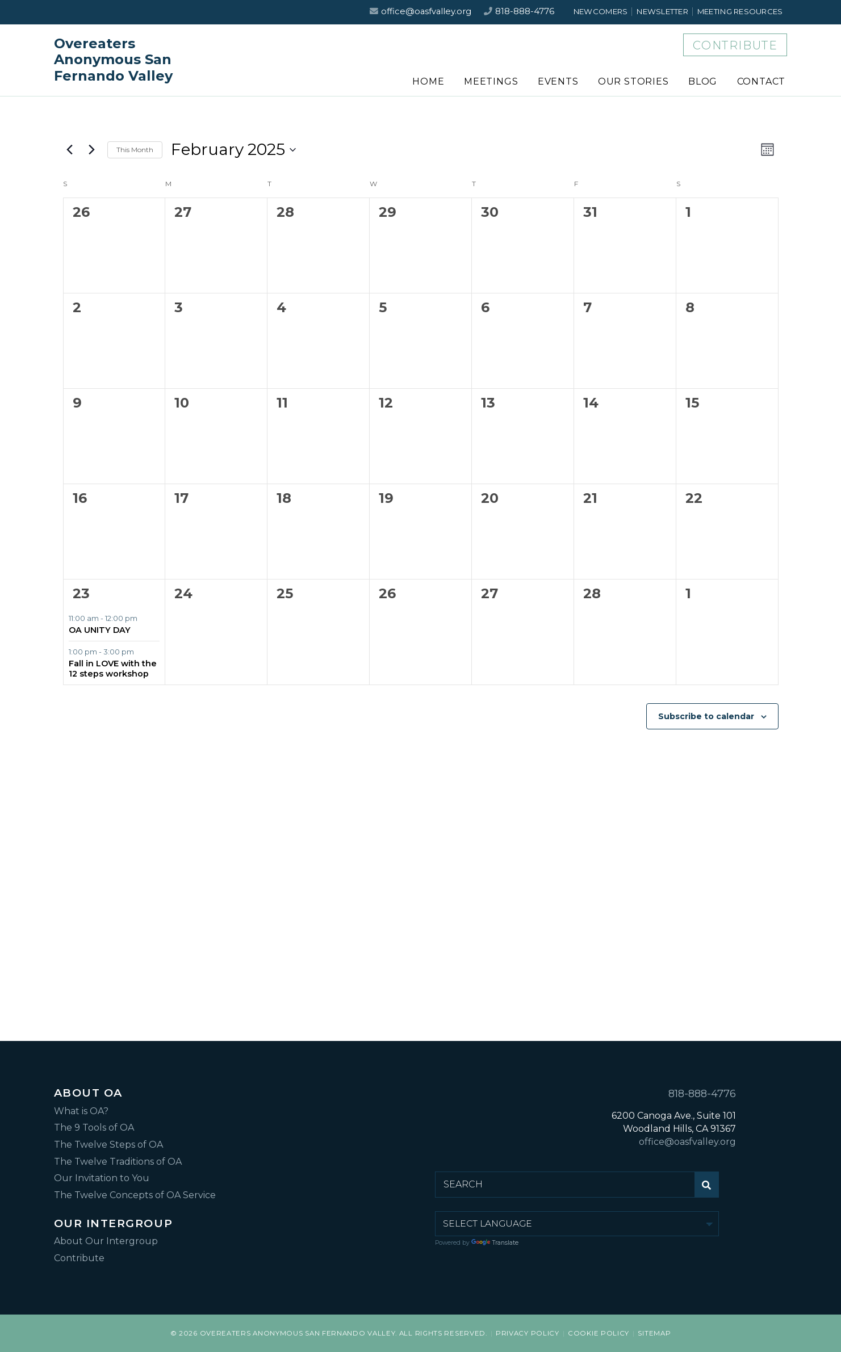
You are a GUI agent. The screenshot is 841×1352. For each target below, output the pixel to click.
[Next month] (92, 150)
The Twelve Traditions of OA (118, 1161)
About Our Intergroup (106, 1241)
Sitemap (654, 1333)
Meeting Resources (740, 11)
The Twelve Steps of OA (108, 1144)
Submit (709, 1189)
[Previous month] (70, 150)
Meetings (491, 81)
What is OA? (81, 1111)
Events (558, 81)
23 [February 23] (81, 593)
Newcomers (600, 11)
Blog (702, 81)
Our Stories (633, 81)
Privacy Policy (527, 1333)
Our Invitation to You (101, 1178)
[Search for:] (565, 1185)
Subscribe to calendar (706, 716)
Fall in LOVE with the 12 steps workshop (113, 668)
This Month (134, 149)
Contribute (735, 45)
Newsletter (662, 11)
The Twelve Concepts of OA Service (135, 1195)
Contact (761, 81)
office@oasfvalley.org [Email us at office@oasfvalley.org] (426, 11)
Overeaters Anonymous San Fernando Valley (113, 60)
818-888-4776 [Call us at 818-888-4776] (524, 11)
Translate (494, 1242)
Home (428, 81)
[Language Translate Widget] (577, 1223)
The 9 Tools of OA (94, 1127)
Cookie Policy (598, 1333)
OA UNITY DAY (100, 630)
